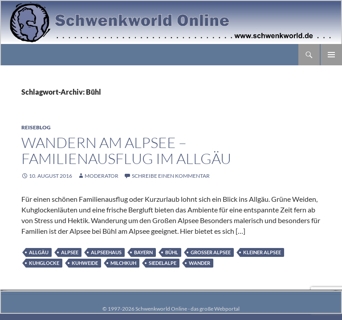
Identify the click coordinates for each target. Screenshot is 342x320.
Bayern (143, 252)
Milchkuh (123, 263)
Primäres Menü (331, 54)
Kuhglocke (44, 263)
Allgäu (39, 252)
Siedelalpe (162, 263)
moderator (101, 175)
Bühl (171, 252)
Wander (199, 263)
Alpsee (69, 252)
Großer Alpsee (211, 252)
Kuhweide (85, 263)
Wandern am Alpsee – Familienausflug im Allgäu (126, 150)
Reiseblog (36, 127)
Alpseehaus (106, 252)
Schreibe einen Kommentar (171, 175)
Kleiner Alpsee (262, 252)
